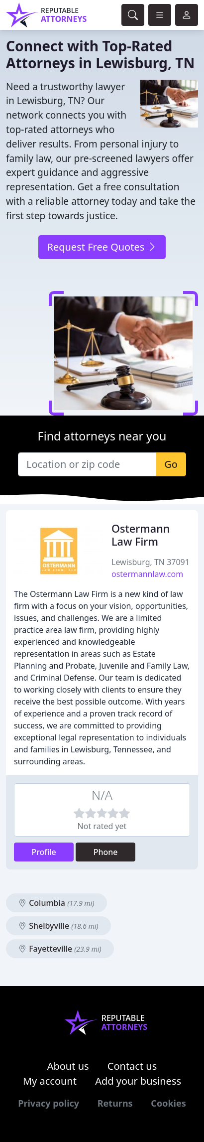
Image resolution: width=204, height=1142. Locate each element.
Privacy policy (48, 1103)
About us (68, 1066)
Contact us (132, 1066)
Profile (43, 852)
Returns (115, 1103)
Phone (106, 852)
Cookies (168, 1103)
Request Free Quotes (102, 247)
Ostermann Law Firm (140, 535)
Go (171, 464)
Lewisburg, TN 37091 (150, 562)
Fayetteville (60, 948)
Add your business (138, 1081)
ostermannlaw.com (147, 574)
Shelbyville (58, 925)
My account (50, 1081)
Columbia (56, 902)
